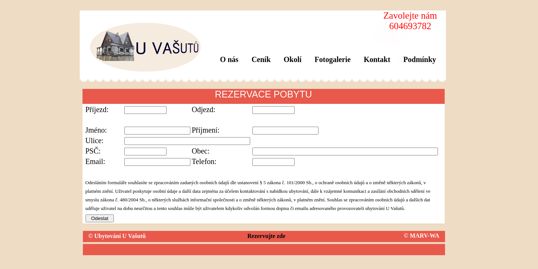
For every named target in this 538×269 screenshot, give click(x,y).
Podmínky (419, 59)
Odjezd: (203, 109)
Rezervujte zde (267, 236)
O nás (229, 59)
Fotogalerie (333, 59)
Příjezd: (97, 109)
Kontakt (377, 59)
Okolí (293, 59)
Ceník (261, 59)
